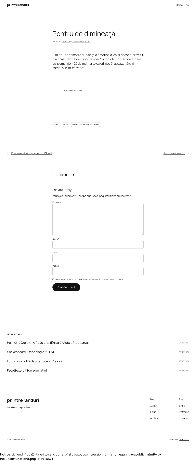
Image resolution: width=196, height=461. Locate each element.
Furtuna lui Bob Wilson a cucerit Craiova (34, 361)
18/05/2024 (184, 361)
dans (65, 124)
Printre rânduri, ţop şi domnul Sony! (31, 153)
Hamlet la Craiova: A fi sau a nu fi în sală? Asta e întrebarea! (48, 342)
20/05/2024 (184, 352)
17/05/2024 (184, 370)
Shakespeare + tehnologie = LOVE (31, 352)
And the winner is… (174, 153)
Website (55, 265)
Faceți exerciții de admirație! (27, 370)
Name (55, 239)
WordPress (184, 439)
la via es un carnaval (80, 124)
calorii (56, 124)
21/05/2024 (184, 342)
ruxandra (66, 41)
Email (55, 252)
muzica (96, 124)
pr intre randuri (18, 5)
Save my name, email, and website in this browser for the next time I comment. (89, 279)
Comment (57, 202)
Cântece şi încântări (81, 41)
